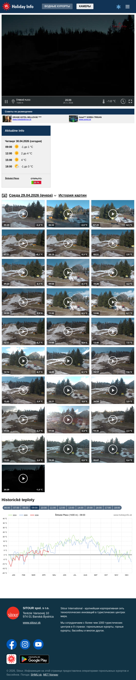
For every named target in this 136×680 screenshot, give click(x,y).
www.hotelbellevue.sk (22, 119)
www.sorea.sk (85, 119)
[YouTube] (38, 644)
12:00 (62, 507)
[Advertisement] (94, 157)
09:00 (35, 507)
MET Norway (50, 674)
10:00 (44, 507)
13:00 (71, 507)
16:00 (99, 507)
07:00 (16, 507)
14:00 (80, 507)
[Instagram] (25, 644)
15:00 (89, 507)
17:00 (108, 507)
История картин (73, 195)
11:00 (53, 507)
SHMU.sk (36, 674)
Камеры (85, 6)
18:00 (117, 507)
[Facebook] (12, 644)
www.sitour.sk (32, 622)
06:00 (7, 507)
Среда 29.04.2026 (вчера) (32, 195)
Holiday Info (15, 4)
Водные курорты (57, 6)
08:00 (25, 507)
